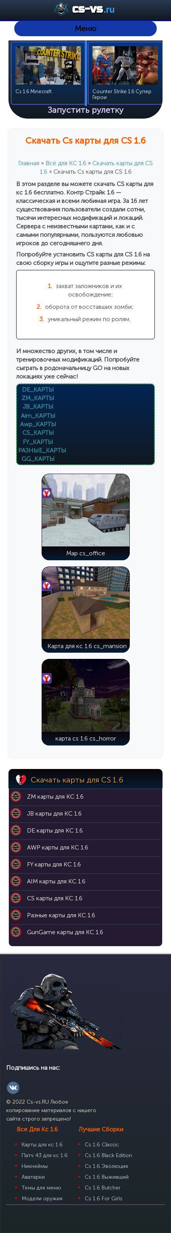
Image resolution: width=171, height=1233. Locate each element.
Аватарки (33, 1177)
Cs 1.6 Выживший (107, 1177)
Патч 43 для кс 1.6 (45, 1155)
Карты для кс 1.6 (42, 1144)
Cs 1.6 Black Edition (108, 1155)
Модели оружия (42, 1198)
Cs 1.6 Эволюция (106, 1166)
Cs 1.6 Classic (102, 1144)
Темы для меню (41, 1187)
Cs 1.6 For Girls (103, 1198)
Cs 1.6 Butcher (103, 1187)
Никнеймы (35, 1166)
